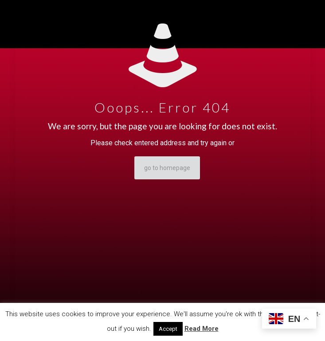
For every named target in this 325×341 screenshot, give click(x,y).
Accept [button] (168, 329)
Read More (201, 329)
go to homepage (167, 167)
